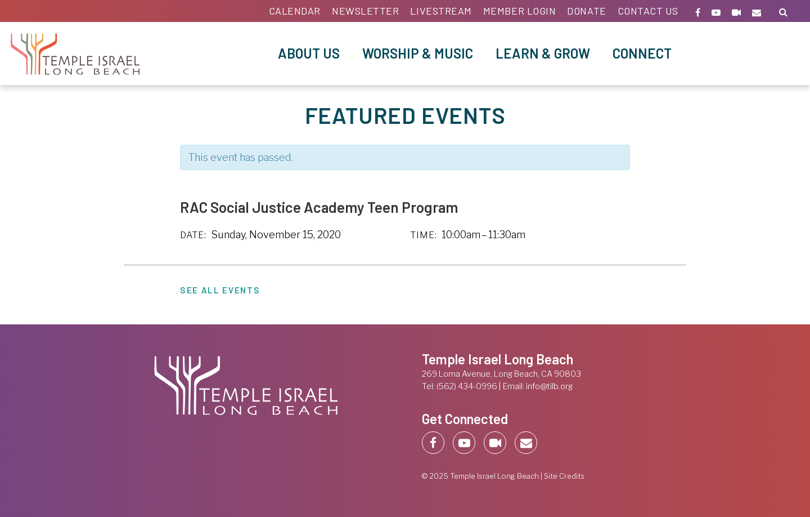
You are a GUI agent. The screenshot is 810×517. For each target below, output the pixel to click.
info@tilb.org (549, 386)
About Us (309, 53)
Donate (586, 11)
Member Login (519, 11)
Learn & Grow (543, 53)
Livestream (440, 11)
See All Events (220, 290)
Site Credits (564, 476)
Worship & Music (417, 53)
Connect (642, 53)
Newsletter (365, 11)
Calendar (295, 11)
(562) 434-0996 (466, 386)
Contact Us (648, 11)
